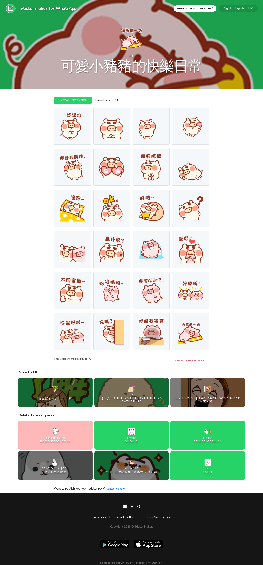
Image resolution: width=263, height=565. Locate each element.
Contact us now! (116, 489)
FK (131, 55)
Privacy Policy (99, 517)
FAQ (250, 8)
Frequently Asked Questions (157, 517)
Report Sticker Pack (189, 360)
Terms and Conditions (124, 517)
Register (240, 8)
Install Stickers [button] (73, 100)
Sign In (228, 8)
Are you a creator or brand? (195, 8)
